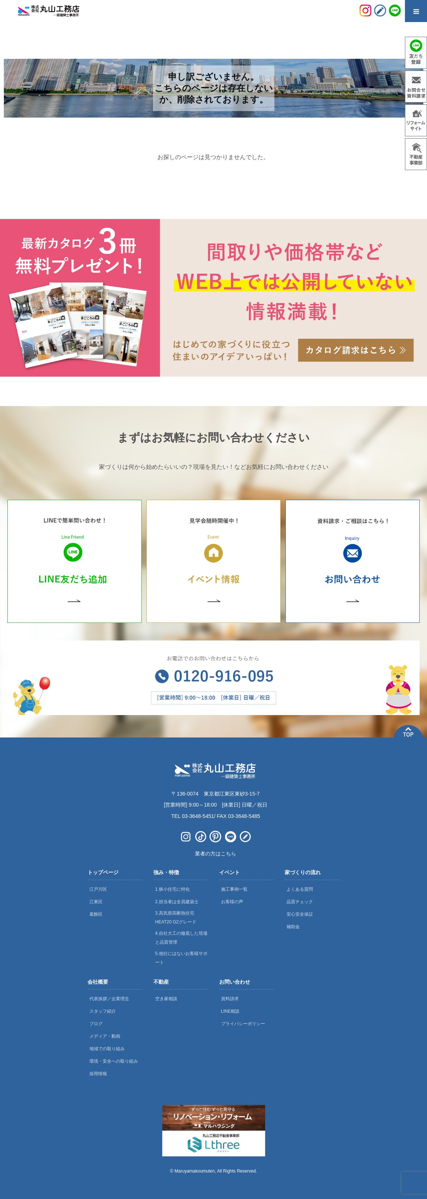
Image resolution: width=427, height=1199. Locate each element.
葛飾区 (96, 914)
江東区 (96, 901)
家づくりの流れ (303, 872)
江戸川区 (98, 889)
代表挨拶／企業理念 (109, 998)
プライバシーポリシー (243, 1023)
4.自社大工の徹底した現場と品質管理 (181, 938)
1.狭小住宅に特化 (172, 889)
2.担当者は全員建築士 (177, 901)
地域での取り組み (107, 1048)
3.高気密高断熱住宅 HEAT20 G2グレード (175, 918)
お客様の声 (232, 901)
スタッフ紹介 (102, 1011)
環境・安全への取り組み (113, 1061)
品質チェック (300, 901)
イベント (229, 872)
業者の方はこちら (215, 854)
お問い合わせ (234, 982)
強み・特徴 (166, 872)
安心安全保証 (300, 914)
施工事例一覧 (234, 889)
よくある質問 (300, 889)
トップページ (103, 872)
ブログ (96, 1023)
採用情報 (98, 1073)
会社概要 (98, 982)
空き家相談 (166, 998)
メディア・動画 (104, 1036)
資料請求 (230, 998)
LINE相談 (230, 1011)
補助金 (293, 926)
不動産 (161, 982)
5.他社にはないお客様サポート (181, 958)
